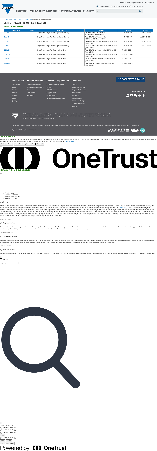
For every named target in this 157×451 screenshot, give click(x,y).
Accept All (40, 144)
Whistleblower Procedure (55, 98)
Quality (14, 101)
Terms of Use (125, 125)
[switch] (1, 223)
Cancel (9, 441)
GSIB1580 (7, 54)
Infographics (76, 93)
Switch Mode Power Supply (25, 19)
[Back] (1, 257)
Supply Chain (51, 93)
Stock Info (30, 95)
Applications (7, 19)
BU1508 (6, 37)
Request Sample (37, 125)
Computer (13, 19)
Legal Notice (135, 125)
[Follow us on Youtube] (131, 95)
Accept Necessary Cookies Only (25, 144)
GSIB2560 (7, 59)
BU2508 (6, 46)
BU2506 (6, 41)
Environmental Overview (55, 84)
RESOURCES (51, 11)
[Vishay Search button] (140, 11)
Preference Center (6, 144)
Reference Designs (79, 101)
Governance (31, 93)
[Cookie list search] (9, 263)
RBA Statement (51, 90)
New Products (77, 98)
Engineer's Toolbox (79, 90)
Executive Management (35, 87)
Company (87, 11)
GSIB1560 (7, 50)
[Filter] (1, 423)
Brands (14, 95)
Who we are (16, 84)
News (14, 87)
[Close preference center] (1, 173)
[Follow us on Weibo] (139, 95)
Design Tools (76, 84)
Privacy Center (50, 125)
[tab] (81, 193)
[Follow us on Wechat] (135, 95)
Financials (30, 90)
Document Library (78, 87)
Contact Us (16, 125)
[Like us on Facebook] (143, 95)
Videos (74, 106)
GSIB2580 (7, 63)
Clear (2, 435)
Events (14, 90)
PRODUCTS (21, 11)
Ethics (48, 87)
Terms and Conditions (95, 125)
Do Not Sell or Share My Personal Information (71, 125)
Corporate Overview (34, 84)
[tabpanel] (78, 209)
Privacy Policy (69, 141)
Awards (14, 93)
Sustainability (51, 95)
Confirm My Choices (7, 443)
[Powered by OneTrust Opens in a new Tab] (33, 448)
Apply (2, 441)
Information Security (112, 125)
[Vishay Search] (116, 11)
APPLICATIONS (36, 11)
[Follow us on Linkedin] (127, 95)
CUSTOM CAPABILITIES (71, 11)
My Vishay (75, 95)
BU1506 (6, 33)
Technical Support (78, 103)
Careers (14, 98)
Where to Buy (125, 3)
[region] (78, 141)
